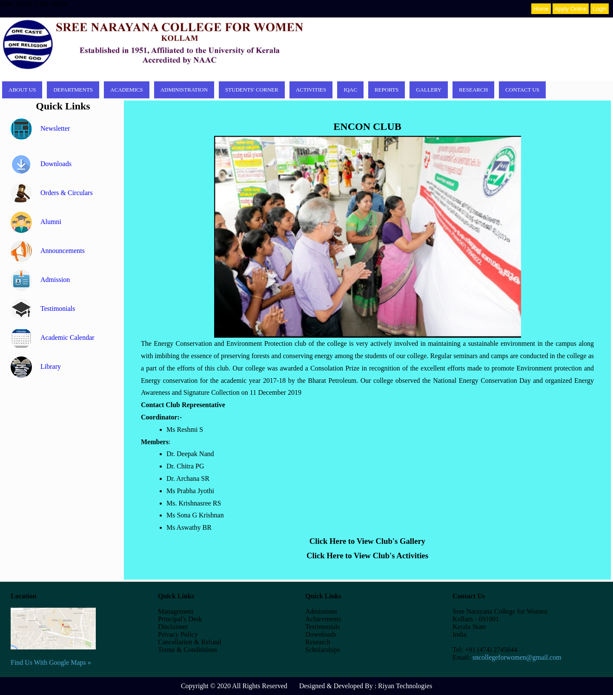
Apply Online (571, 9)
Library (36, 366)
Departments (73, 89)
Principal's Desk (180, 619)
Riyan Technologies (405, 685)
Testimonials (43, 308)
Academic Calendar (53, 337)
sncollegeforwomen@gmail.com (517, 657)
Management (176, 611)
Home (541, 9)
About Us (22, 89)
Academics (126, 89)
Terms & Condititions (187, 649)
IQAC (350, 89)
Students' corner (251, 89)
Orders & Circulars (52, 192)
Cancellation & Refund (189, 642)
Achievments (323, 619)
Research (473, 89)
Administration (184, 89)
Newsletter (40, 128)
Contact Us (522, 89)
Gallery (428, 89)
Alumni (36, 221)
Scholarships (322, 649)
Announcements (48, 250)
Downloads (41, 163)
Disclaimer (173, 626)
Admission (40, 279)
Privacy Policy (178, 634)
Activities (311, 89)
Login (600, 9)
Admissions (321, 611)
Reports (386, 89)
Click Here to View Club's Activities (367, 555)
